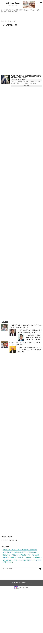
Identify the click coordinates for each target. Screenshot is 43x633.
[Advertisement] (21, 51)
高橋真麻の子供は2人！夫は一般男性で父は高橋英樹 (20, 550)
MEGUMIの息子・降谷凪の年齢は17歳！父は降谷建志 (20, 552)
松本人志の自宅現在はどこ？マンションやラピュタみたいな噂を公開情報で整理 (29, 349)
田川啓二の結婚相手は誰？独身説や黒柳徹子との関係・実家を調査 (26, 76)
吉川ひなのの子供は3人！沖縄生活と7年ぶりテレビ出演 (21, 555)
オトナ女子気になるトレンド (23, 582)
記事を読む (26, 85)
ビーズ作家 (22, 79)
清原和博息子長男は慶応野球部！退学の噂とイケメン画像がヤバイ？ (34, 337)
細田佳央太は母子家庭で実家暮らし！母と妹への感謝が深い (22, 557)
